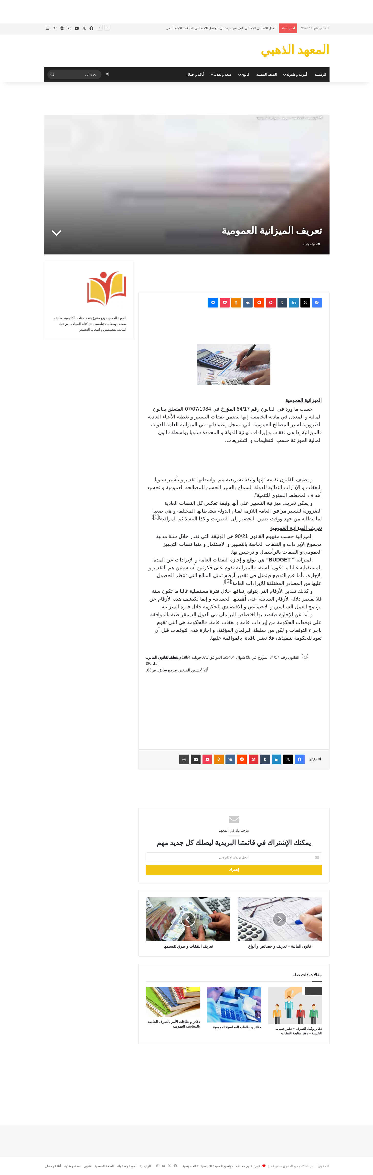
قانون (245, 75)
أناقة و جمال (195, 75)
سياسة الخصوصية (194, 1166)
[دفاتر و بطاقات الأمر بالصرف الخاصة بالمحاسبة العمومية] (173, 1002)
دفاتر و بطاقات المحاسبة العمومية (237, 1027)
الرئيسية (320, 75)
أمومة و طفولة (296, 75)
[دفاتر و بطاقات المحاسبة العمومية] (234, 1004)
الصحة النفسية (266, 75)
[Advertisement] (187, 11)
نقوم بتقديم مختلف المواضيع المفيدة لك (235, 1166)
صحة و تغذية (223, 75)
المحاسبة (298, 118)
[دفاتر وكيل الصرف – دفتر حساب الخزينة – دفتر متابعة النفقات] (295, 1005)
